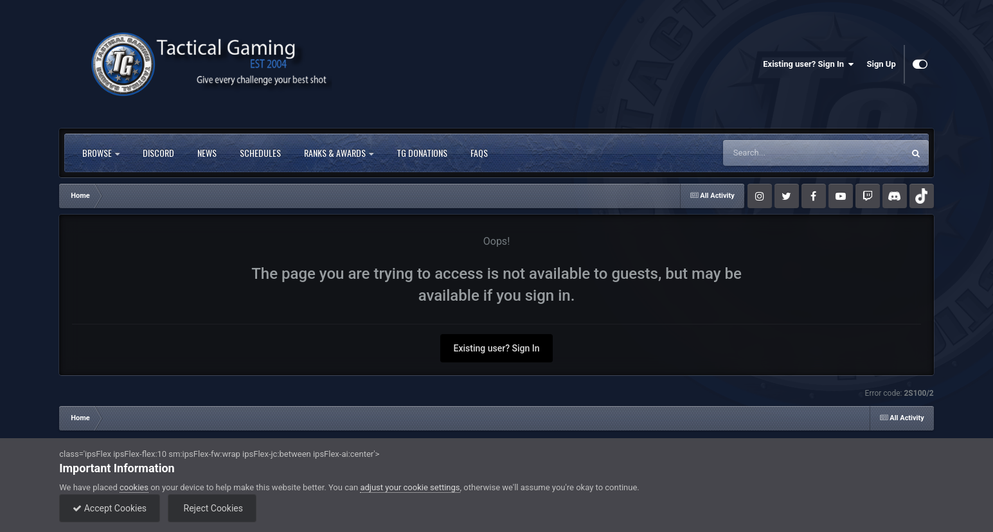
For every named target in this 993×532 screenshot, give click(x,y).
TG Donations (422, 153)
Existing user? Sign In (808, 64)
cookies (134, 487)
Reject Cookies (212, 508)
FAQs (479, 153)
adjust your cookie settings (410, 487)
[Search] (781, 153)
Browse (101, 153)
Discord (158, 153)
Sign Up (880, 64)
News (207, 153)
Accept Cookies (110, 508)
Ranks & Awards (338, 153)
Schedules (260, 153)
